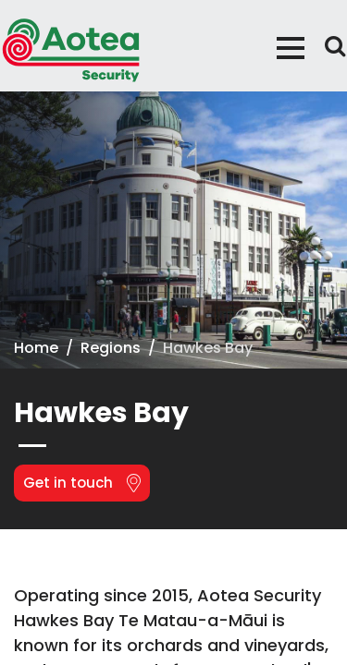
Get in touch (82, 482)
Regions (111, 347)
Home (36, 347)
